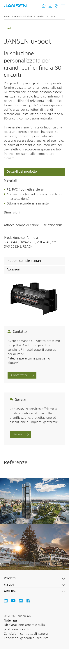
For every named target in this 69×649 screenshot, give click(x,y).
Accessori (13, 269)
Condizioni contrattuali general (26, 633)
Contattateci (20, 375)
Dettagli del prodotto (22, 171)
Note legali (11, 620)
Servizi (18, 434)
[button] (34, 578)
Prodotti (41, 17)
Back (9, 28)
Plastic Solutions (23, 17)
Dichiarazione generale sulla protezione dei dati (24, 627)
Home (7, 17)
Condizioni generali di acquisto (26, 638)
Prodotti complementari (24, 260)
